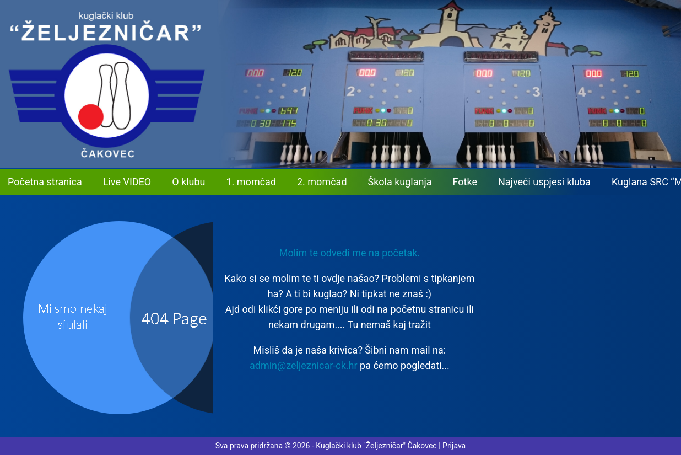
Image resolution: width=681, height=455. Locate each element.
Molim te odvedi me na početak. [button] (349, 253)
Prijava (454, 445)
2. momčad (322, 182)
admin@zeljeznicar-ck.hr (304, 365)
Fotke (465, 182)
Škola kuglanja (400, 182)
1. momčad (251, 182)
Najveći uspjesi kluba (544, 182)
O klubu (188, 182)
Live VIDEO (127, 182)
